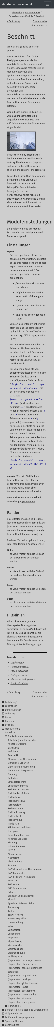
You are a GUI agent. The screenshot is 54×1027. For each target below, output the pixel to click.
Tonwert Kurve (15, 914)
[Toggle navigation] (48, 4)
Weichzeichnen (15, 949)
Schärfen (12, 892)
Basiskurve (13, 747)
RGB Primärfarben (17, 888)
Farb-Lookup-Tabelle (18, 793)
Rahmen (12, 865)
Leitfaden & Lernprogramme (19, 1017)
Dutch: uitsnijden (19, 683)
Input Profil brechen (18, 835)
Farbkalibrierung (16, 812)
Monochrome (15, 854)
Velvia (11, 926)
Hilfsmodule (14, 1006)
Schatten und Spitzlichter (21, 895)
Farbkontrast (14, 816)
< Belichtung (13, 21)
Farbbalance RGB (16, 800)
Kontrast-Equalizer (17, 838)
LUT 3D (11, 850)
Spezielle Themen (14, 1021)
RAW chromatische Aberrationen (25, 869)
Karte (8, 717)
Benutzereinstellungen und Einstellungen (26, 1009)
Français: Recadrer (20, 667)
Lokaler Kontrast (16, 846)
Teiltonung (13, 907)
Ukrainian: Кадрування (23, 679)
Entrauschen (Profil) (18, 785)
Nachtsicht (13, 857)
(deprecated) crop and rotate (23, 975)
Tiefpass (12, 911)
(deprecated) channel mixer (22, 964)
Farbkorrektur (15, 819)
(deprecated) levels (18, 987)
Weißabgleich (15, 956)
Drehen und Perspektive (20, 770)
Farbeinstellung (16, 808)
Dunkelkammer (13, 709)
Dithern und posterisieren (21, 766)
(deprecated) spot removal (21, 990)
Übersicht (10, 732)
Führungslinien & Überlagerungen (24, 644)
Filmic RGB (13, 823)
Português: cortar (19, 675)
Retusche (12, 880)
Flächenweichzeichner (19, 827)
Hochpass (13, 831)
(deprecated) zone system (21, 1002)
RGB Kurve (13, 884)
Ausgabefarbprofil (17, 744)
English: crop (17, 662)
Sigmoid (12, 899)
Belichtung (13, 751)
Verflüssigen (14, 930)
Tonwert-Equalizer (17, 918)
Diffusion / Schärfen (18, 763)
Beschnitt (13, 755)
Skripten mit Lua (13, 1013)
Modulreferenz (32, 12)
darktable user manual (17, 4)
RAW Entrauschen (17, 873)
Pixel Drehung (15, 861)
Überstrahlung (15, 922)
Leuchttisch (11, 706)
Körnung (12, 842)
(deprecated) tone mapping (22, 994)
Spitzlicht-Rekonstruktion (21, 903)
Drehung (12, 774)
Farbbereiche (14, 804)
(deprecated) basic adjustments (24, 960)
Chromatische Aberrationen (22, 759)
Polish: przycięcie (19, 671)
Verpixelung (14, 937)
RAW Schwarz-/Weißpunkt (21, 876)
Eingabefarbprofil (17, 782)
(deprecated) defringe (19, 979)
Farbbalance (14, 797)
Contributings (12, 1025)
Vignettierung (15, 941)
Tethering (10, 713)
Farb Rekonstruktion (18, 789)
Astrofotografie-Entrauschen (22, 740)
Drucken (9, 725)
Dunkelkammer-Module (21, 16)
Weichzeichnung (16, 952)
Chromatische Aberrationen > (39, 23)
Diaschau (10, 721)
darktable (17, 12)
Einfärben (13, 778)
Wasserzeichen (15, 945)
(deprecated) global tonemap (23, 983)
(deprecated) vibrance (19, 998)
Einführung (11, 702)
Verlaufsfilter (14, 933)
